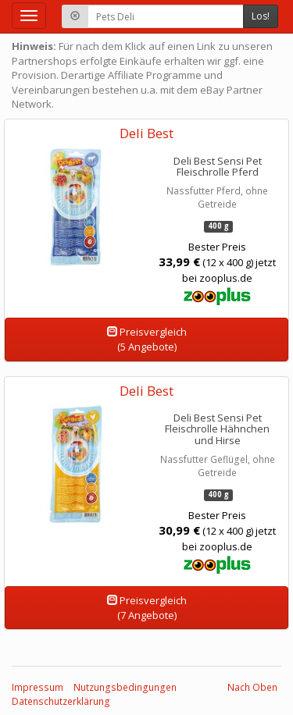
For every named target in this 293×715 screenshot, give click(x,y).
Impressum (37, 687)
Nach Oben (252, 687)
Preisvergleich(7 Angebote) (147, 607)
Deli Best (146, 133)
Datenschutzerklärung (61, 701)
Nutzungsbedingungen (125, 687)
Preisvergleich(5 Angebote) (147, 339)
